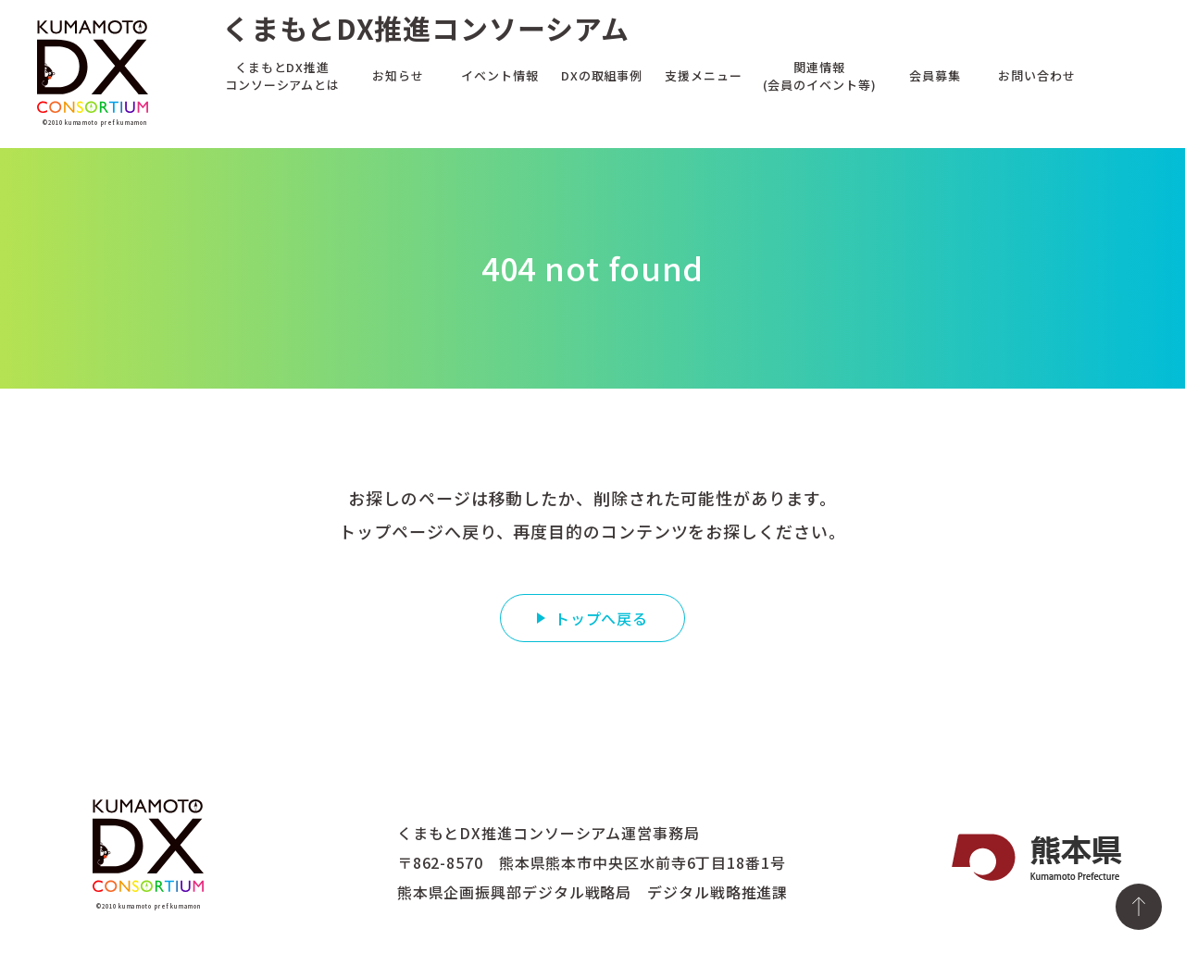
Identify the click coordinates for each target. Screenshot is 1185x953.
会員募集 (935, 74)
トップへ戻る (601, 618)
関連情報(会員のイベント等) (820, 75)
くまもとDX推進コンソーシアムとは (282, 75)
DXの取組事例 (601, 74)
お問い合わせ (1036, 74)
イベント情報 (499, 74)
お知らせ (398, 74)
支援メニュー (703, 74)
